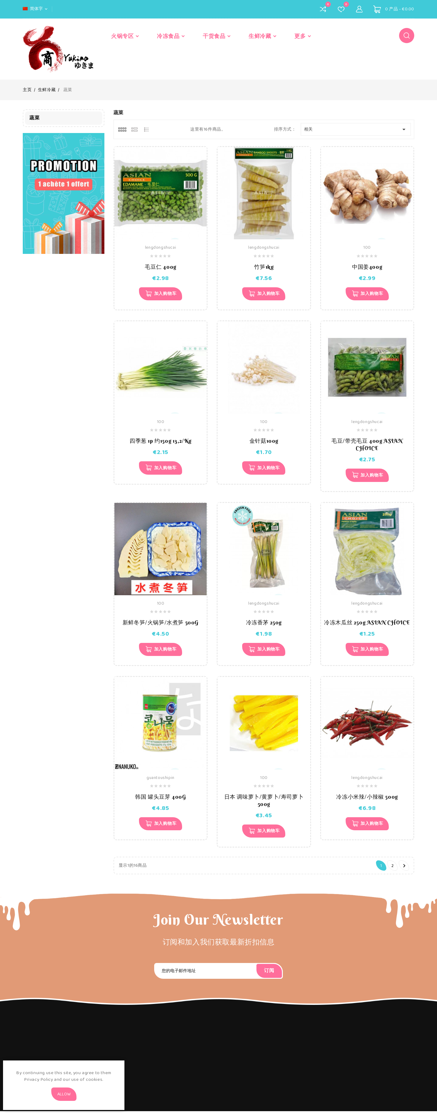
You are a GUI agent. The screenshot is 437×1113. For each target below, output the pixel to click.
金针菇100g (263, 441)
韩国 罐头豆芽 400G (160, 797)
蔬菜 (34, 118)
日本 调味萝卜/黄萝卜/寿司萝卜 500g (264, 801)
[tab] (122, 129)
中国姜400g (367, 266)
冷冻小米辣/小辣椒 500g (367, 797)
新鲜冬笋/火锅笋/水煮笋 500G (160, 623)
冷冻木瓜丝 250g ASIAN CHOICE (367, 623)
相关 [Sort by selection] (356, 129)
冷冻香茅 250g (264, 623)
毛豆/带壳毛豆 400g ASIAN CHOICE (367, 445)
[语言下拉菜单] (36, 8)
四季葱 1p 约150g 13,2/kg (160, 441)
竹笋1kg (263, 266)
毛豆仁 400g (160, 266)
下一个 (404, 867)
